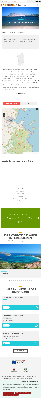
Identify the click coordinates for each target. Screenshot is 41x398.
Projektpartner (6, 376)
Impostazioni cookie (20, 378)
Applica (28, 1)
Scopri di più (20, 93)
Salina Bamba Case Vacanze (13, 333)
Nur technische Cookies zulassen (31, 381)
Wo (29, 103)
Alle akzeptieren (9, 393)
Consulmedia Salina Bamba (13, 298)
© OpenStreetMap (27, 153)
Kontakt (30, 378)
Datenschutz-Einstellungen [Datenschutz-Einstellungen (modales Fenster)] (23, 393)
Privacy (34, 376)
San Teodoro (9, 218)
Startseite (4, 32)
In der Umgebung (12, 103)
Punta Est (4, 273)
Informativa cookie (7, 378)
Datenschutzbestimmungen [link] (11, 395)
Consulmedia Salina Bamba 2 (13, 315)
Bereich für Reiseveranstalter (21, 376)
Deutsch (37, 1)
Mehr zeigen (20, 351)
